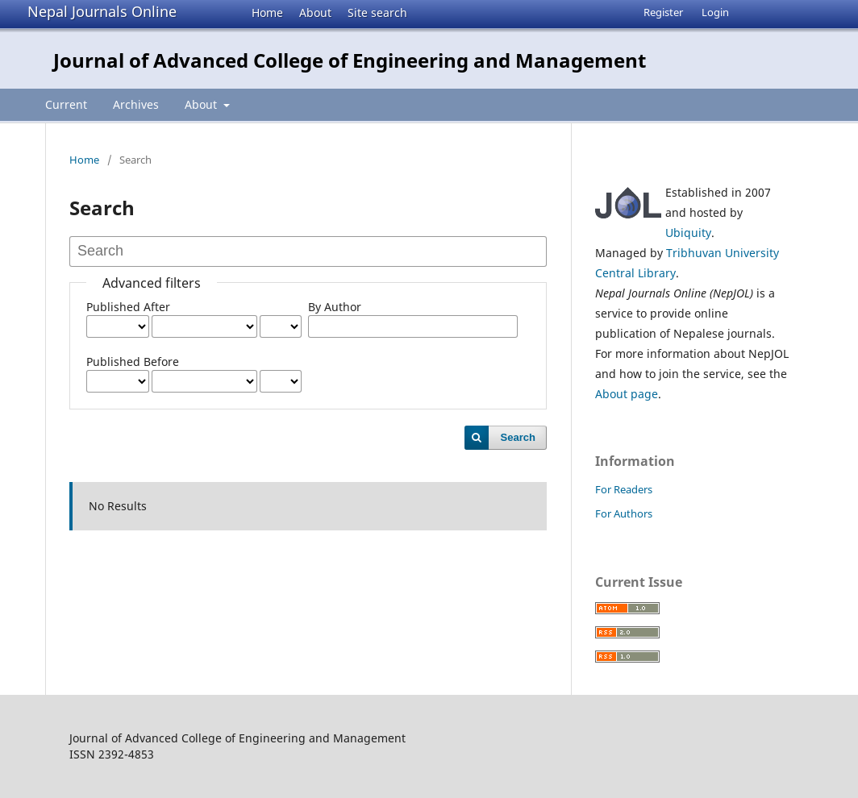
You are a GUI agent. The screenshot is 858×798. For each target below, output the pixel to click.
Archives (136, 104)
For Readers (623, 489)
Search (518, 437)
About (315, 12)
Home (267, 12)
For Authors (623, 513)
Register (663, 12)
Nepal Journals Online (102, 11)
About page (626, 393)
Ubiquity (688, 232)
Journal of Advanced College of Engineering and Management (349, 60)
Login (715, 12)
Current (66, 104)
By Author (334, 306)
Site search (377, 12)
